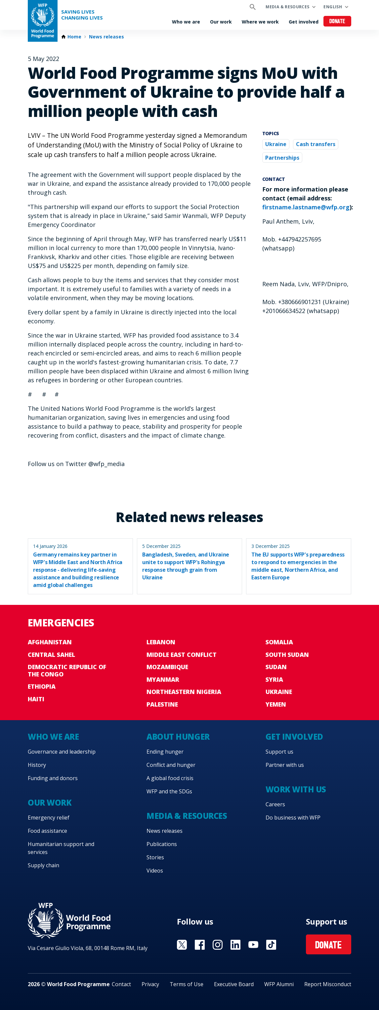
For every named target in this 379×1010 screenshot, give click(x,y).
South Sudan (287, 655)
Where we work (260, 22)
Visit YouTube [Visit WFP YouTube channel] (253, 945)
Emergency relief (48, 817)
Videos (155, 870)
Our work (221, 22)
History (37, 765)
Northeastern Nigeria (184, 692)
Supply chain (43, 865)
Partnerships (282, 157)
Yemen (276, 704)
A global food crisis (170, 778)
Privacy (150, 984)
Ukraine (275, 144)
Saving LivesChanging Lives (82, 15)
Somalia (279, 642)
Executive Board (234, 984)
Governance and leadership (62, 751)
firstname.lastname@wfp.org (306, 207)
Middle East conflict (182, 655)
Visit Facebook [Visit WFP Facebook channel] (200, 945)
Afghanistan (50, 642)
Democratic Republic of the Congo (67, 670)
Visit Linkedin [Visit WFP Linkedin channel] (235, 945)
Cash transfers (315, 144)
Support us (279, 751)
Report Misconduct (327, 984)
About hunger (178, 736)
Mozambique (167, 667)
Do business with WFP (293, 817)
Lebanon (161, 642)
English (332, 7)
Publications (162, 844)
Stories (155, 857)
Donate (337, 22)
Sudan (276, 667)
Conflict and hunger (171, 765)
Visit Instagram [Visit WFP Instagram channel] (218, 945)
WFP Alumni (279, 984)
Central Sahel (51, 655)
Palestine (162, 704)
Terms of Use (186, 984)
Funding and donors (53, 778)
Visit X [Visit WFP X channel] (182, 945)
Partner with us (285, 765)
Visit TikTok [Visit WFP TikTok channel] (271, 945)
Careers (275, 804)
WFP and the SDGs (169, 791)
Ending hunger (165, 751)
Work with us (296, 789)
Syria (274, 679)
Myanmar (163, 679)
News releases (106, 37)
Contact (121, 984)
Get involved (303, 22)
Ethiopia (42, 686)
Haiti (36, 699)
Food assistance (47, 830)
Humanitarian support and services (61, 848)
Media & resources (287, 7)
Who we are (186, 22)
